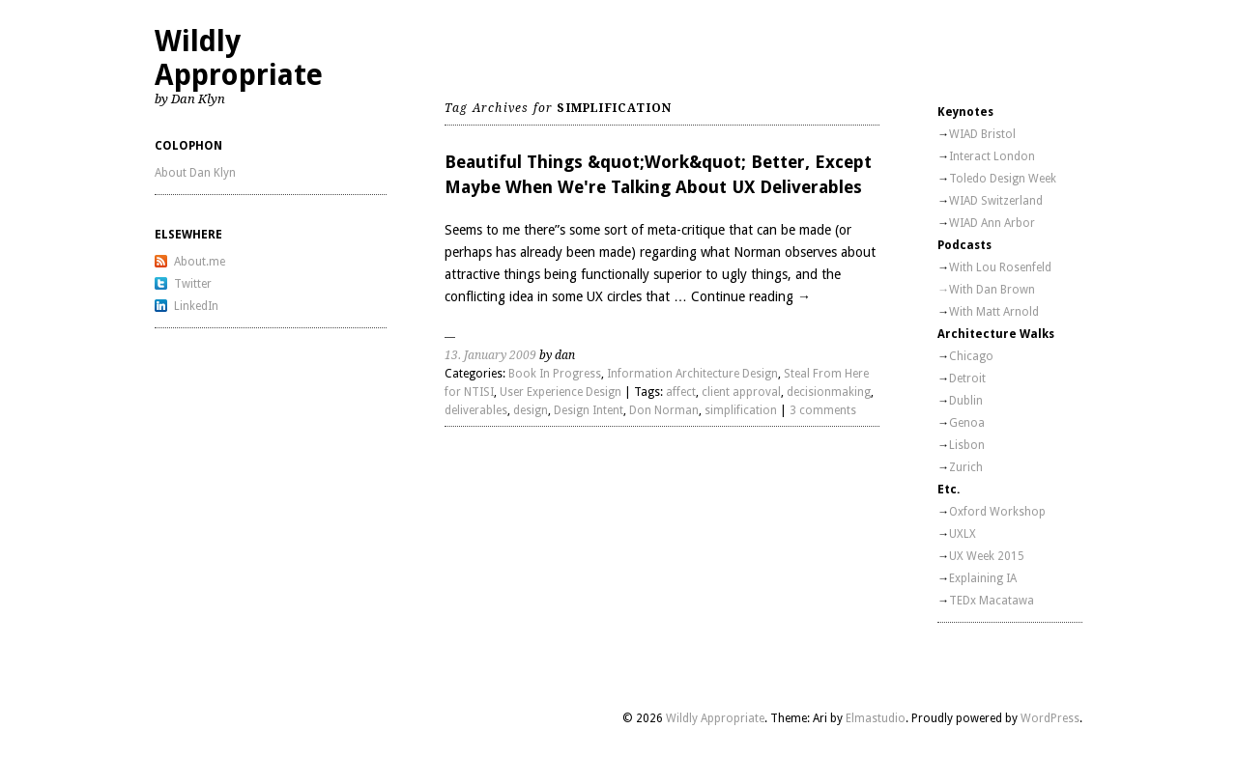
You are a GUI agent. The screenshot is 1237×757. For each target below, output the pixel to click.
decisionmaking (829, 392)
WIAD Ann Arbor (992, 223)
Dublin (966, 400)
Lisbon (967, 445)
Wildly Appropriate (239, 58)
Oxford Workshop (997, 512)
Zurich (966, 467)
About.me (199, 261)
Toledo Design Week (1002, 178)
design (530, 410)
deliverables (476, 410)
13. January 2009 (490, 355)
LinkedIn (196, 306)
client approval (741, 392)
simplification (741, 410)
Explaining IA (983, 578)
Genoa (967, 423)
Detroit (967, 378)
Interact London (992, 156)
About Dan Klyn (195, 173)
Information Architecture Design (692, 373)
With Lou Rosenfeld (1000, 267)
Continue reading (751, 296)
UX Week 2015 (986, 556)
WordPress (1050, 718)
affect (681, 392)
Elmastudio (876, 718)
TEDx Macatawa (991, 600)
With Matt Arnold (994, 312)
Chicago (971, 356)
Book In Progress (554, 373)
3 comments (823, 410)
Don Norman (664, 410)
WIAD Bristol (982, 134)
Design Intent (588, 410)
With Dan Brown (992, 289)
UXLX (962, 534)
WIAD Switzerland (996, 201)
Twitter (193, 284)
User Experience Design (560, 392)
